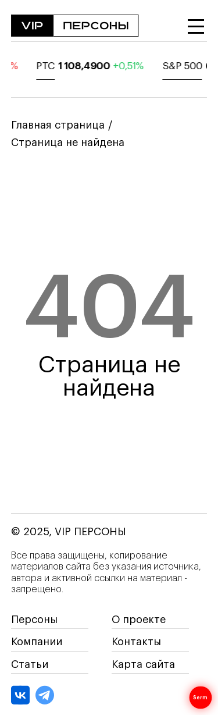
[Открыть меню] (196, 26)
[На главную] (75, 27)
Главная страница (58, 125)
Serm (200, 697)
